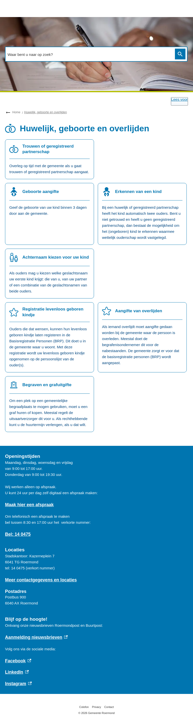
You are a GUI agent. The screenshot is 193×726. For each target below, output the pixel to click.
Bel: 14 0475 (18, 534)
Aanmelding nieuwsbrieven (36, 637)
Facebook (18, 660)
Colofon (84, 706)
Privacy (96, 706)
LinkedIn (17, 672)
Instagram (18, 683)
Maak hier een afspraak (29, 504)
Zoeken (179, 54)
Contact (109, 706)
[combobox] (89, 54)
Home (16, 112)
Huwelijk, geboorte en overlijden (45, 112)
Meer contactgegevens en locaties (41, 579)
